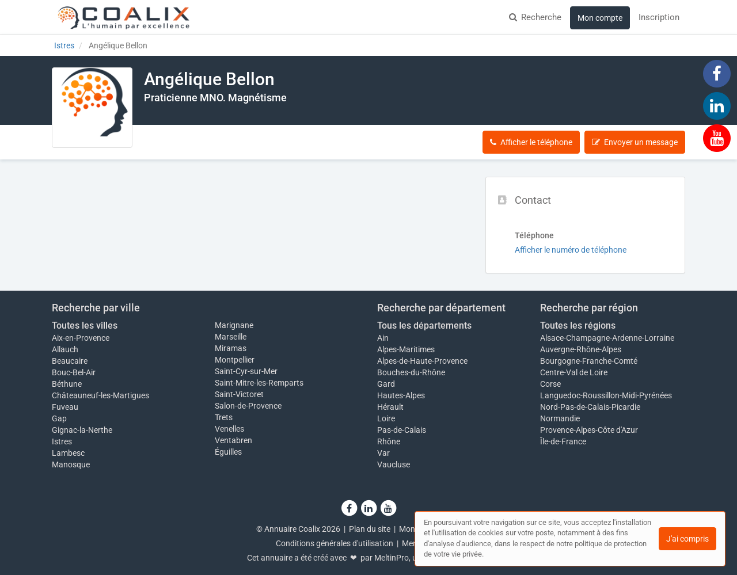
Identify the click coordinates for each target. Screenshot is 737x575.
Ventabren (233, 440)
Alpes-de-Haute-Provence (422, 360)
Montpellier (234, 359)
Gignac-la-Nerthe (82, 430)
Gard (386, 384)
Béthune (67, 384)
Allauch (65, 349)
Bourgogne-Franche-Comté (588, 360)
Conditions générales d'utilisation (334, 543)
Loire (386, 418)
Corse (550, 384)
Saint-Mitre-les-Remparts (259, 382)
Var (383, 453)
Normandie (560, 418)
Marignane (234, 325)
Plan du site (369, 529)
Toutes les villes (84, 325)
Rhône (388, 441)
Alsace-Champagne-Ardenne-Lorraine (607, 337)
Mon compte (600, 17)
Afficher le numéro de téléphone (570, 249)
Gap (59, 418)
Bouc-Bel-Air (74, 372)
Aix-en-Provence (80, 337)
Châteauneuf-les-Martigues (100, 395)
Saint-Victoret (239, 394)
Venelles (229, 428)
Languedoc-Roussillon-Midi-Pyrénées (606, 395)
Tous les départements (424, 325)
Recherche (535, 17)
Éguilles (228, 451)
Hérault (390, 407)
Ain (383, 337)
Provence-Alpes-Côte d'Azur (589, 430)
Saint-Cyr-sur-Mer (246, 371)
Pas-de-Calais (401, 430)
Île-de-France (563, 441)
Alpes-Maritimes (406, 349)
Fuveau (65, 407)
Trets (224, 417)
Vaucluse (393, 464)
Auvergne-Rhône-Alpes (580, 349)
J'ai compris (687, 538)
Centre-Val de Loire (573, 372)
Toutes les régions (578, 325)
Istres (62, 441)
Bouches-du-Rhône (411, 372)
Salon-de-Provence (248, 405)
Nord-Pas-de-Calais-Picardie (590, 407)
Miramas (230, 348)
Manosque (71, 464)
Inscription (659, 17)
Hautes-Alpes (401, 395)
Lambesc (68, 453)
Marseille (230, 336)
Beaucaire (70, 360)
